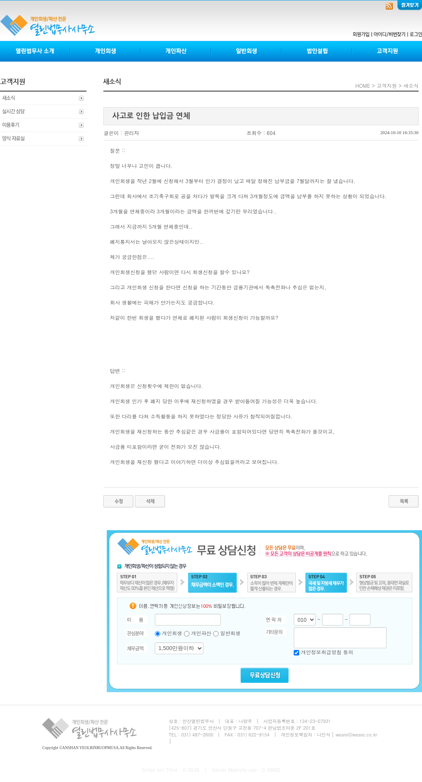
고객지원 (387, 51)
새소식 (43, 98)
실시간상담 (43, 112)
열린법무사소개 (35, 51)
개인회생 (105, 51)
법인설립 (317, 51)
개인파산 (176, 51)
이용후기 (43, 125)
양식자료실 (43, 139)
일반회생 (246, 51)
